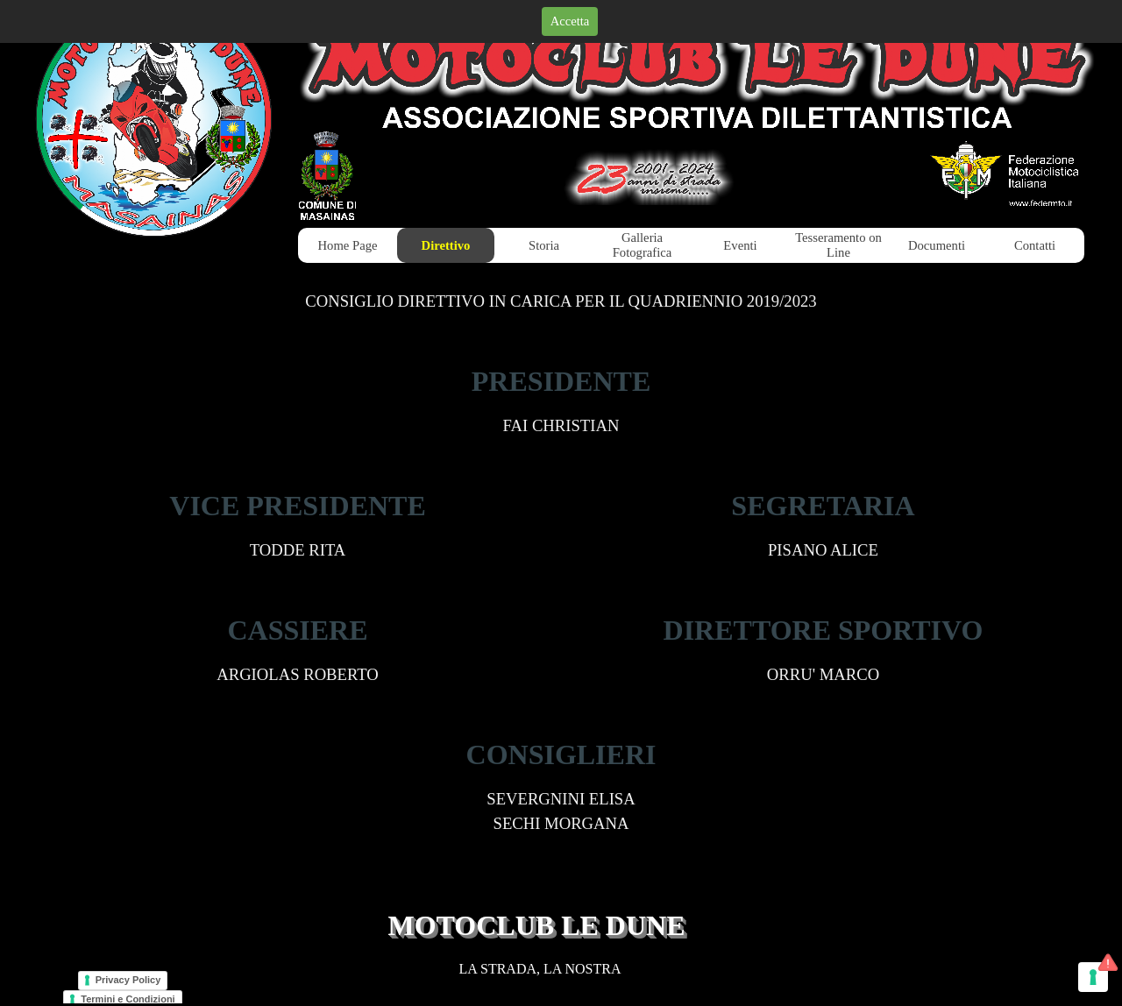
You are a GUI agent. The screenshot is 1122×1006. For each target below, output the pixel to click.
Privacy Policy (128, 979)
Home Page (348, 245)
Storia (544, 245)
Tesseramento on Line (838, 244)
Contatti (1034, 245)
